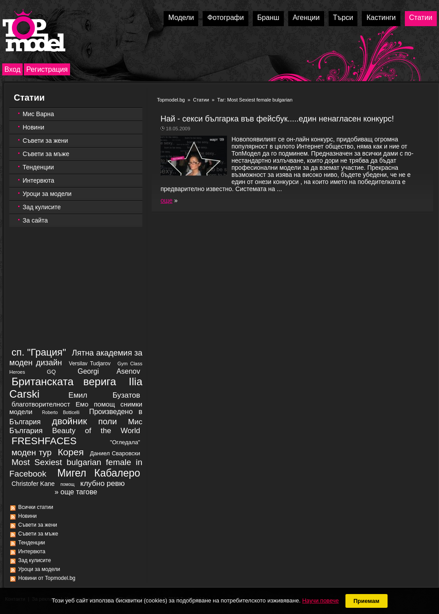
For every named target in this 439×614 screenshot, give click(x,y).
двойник (69, 421)
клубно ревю (102, 483)
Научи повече (320, 600)
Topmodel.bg (171, 99)
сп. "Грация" (39, 352)
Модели (181, 17)
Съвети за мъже (46, 153)
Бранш (268, 17)
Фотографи (225, 17)
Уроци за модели (47, 193)
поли (107, 421)
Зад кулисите (42, 207)
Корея (71, 452)
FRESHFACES (44, 440)
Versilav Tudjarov (89, 363)
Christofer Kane (33, 483)
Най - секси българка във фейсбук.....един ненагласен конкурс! (277, 118)
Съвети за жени (45, 140)
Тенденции (38, 167)
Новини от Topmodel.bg (46, 578)
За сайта (35, 220)
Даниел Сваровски (115, 453)
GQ (51, 371)
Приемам (366, 601)
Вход (12, 69)
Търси (343, 17)
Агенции (306, 17)
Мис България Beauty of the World (75, 426)
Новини (33, 127)
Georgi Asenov (109, 371)
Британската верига (64, 381)
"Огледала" (125, 442)
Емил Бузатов (104, 395)
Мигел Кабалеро (98, 473)
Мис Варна (38, 113)
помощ (67, 484)
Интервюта (38, 180)
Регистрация (47, 69)
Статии (420, 17)
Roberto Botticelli (60, 412)
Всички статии (35, 507)
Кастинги (381, 17)
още (166, 200)
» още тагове (76, 492)
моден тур (31, 452)
